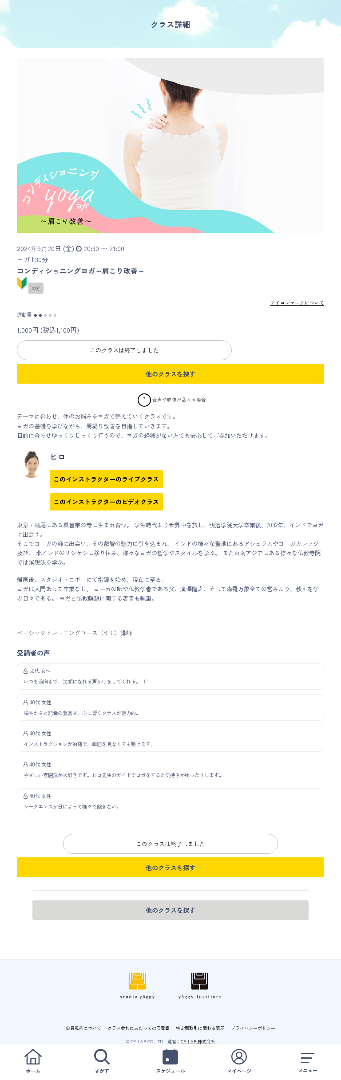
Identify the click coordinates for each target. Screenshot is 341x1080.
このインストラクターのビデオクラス (106, 501)
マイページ (239, 1061)
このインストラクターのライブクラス (106, 479)
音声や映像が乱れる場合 (179, 399)
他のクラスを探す (170, 373)
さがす (102, 1061)
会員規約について (83, 1028)
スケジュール (170, 1061)
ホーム (33, 1061)
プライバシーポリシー (253, 1028)
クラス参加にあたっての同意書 (138, 1028)
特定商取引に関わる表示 (200, 1028)
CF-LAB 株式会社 (198, 1040)
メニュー (307, 1061)
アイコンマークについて (297, 302)
